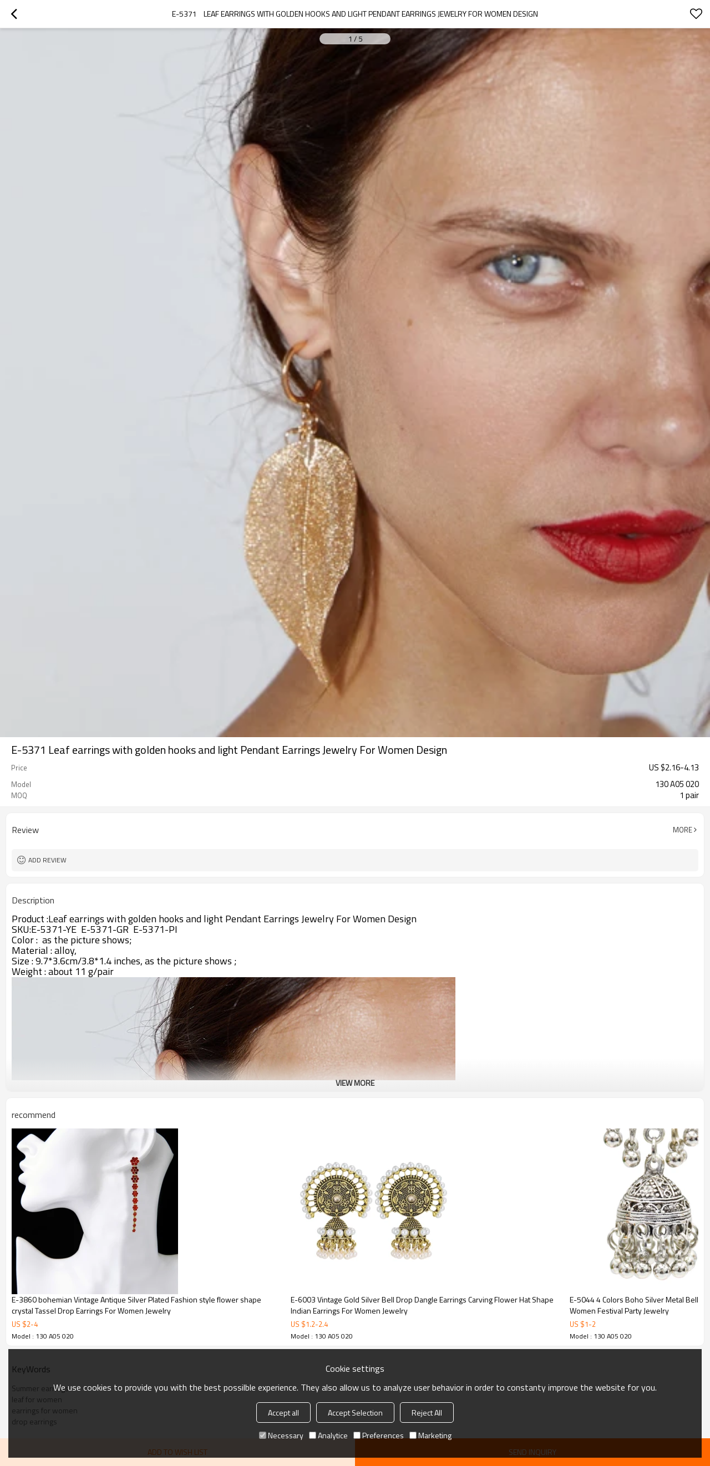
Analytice (328, 1435)
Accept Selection (355, 1412)
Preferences (378, 1435)
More (682, 829)
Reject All (427, 1412)
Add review (47, 860)
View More (355, 1083)
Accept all (283, 1412)
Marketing (430, 1435)
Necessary (281, 1435)
